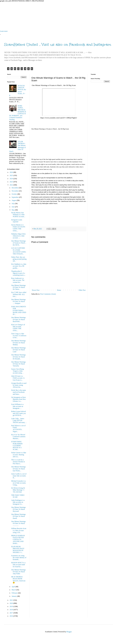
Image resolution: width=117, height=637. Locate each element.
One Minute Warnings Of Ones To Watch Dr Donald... (18, 357)
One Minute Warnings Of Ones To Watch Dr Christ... (18, 287)
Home (59, 290)
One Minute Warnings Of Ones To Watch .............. (18, 523)
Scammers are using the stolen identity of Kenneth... (18, 557)
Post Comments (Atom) (48, 294)
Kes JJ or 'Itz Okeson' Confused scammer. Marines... (18, 436)
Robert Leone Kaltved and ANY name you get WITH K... (18, 413)
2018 (11, 609)
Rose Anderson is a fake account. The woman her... (17, 280)
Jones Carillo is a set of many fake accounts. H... (18, 476)
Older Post (82, 290)
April (14, 586)
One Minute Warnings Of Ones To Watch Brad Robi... (18, 319)
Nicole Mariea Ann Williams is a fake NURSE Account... (18, 214)
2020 (11, 603)
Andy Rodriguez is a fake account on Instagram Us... (18, 502)
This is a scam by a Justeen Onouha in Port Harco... (18, 461)
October (14, 194)
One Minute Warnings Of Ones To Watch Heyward (18, 509)
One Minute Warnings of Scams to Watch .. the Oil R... (18, 243)
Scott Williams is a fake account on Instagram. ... (17, 406)
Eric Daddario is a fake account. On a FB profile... (18, 266)
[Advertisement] (58, 16)
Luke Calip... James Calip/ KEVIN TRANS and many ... (19, 420)
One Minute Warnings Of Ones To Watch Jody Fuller (18, 571)
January (14, 596)
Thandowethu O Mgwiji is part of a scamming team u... (18, 273)
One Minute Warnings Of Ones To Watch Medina (18, 342)
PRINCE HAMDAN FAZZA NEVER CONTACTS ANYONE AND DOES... (18, 539)
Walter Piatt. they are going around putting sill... (18, 259)
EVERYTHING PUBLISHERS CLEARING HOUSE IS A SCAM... (17, 445)
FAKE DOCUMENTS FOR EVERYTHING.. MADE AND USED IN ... (18, 310)
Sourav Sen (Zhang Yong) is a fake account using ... (17, 371)
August (14, 200)
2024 (11, 178)
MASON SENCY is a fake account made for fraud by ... (18, 564)
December (15, 188)
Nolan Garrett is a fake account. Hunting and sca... (18, 454)
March (14, 590)
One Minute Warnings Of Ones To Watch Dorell (18, 516)
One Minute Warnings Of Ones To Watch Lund (18, 350)
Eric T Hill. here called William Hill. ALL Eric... (18, 294)
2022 (11, 185)
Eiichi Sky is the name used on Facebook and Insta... (18, 392)
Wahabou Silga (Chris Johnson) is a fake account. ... (18, 236)
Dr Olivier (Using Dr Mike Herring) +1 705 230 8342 (18, 490)
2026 (11, 172)
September (15, 197)
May (13, 210)
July (13, 203)
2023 (11, 182)
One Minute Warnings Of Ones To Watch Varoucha (18, 364)
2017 (11, 613)
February (15, 593)
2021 (11, 600)
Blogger (69, 632)
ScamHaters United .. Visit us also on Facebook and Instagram (57, 44)
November (15, 191)
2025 (11, 175)
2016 (11, 616)
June (13, 207)
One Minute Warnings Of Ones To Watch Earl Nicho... (18, 468)
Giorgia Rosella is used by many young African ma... (18, 385)
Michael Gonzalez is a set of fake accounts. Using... (18, 483)
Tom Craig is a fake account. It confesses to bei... (18, 335)
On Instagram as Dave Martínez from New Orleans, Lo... (18, 399)
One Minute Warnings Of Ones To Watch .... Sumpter (18, 301)
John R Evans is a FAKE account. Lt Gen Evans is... (18, 378)
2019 (11, 606)
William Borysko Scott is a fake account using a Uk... (18, 530)
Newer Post (35, 290)
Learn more (4, 31)
